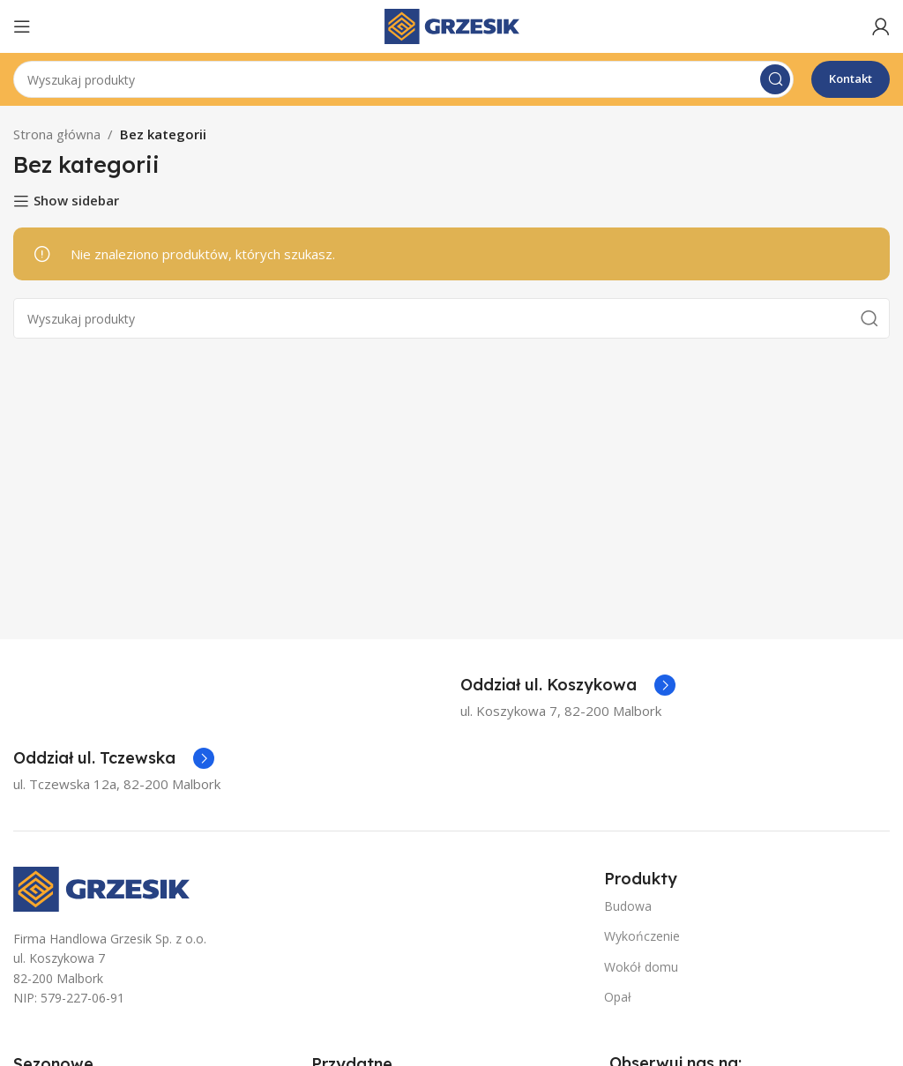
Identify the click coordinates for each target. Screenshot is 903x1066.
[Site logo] (451, 25)
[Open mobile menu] (22, 26)
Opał (617, 996)
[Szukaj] (403, 79)
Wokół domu (641, 966)
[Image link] (101, 887)
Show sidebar (76, 201)
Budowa (628, 906)
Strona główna (57, 134)
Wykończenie (642, 936)
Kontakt (850, 78)
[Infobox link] (567, 685)
